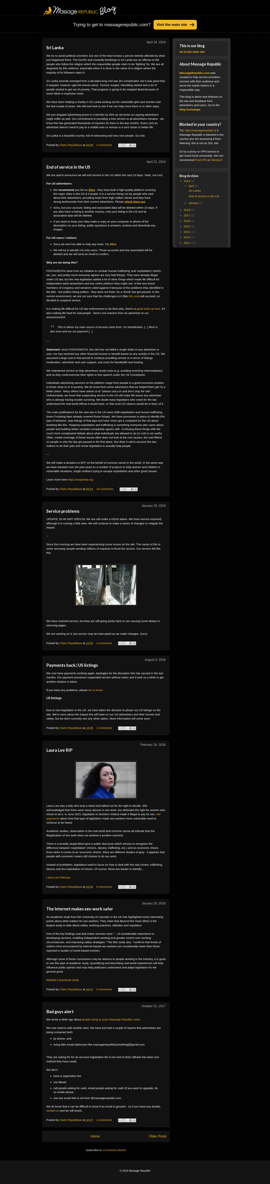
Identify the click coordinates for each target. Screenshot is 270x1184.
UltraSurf (216, 159)
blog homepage (189, 109)
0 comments (104, 145)
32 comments (105, 488)
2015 (187, 226)
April (191, 186)
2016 (187, 221)
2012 (187, 242)
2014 (187, 231)
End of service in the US (68, 167)
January (193, 203)
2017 (187, 215)
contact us (52, 1110)
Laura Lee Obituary (58, 877)
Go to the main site (192, 51)
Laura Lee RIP (59, 750)
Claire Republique (71, 145)
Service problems (63, 511)
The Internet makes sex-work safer (79, 908)
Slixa (113, 244)
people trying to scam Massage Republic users (111, 1019)
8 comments (104, 886)
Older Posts (157, 1136)
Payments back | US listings (72, 665)
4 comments (104, 643)
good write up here (148, 308)
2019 (187, 181)
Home (95, 1136)
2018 (187, 209)
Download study (69, 980)
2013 (187, 237)
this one (134, 296)
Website (51, 980)
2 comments (104, 727)
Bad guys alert (60, 1011)
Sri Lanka (55, 47)
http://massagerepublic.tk (200, 130)
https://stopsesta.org (80, 479)
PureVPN (201, 159)
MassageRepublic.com (194, 72)
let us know (95, 690)
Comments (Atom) (114, 1150)
